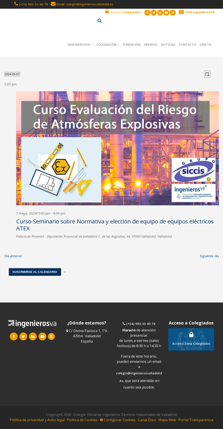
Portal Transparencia (195, 419)
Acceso (122, 11)
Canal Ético (147, 419)
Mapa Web (167, 419)
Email (57, 4)
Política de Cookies (82, 419)
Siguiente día (209, 256)
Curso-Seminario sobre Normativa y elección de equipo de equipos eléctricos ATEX (115, 224)
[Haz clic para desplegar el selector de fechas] (12, 74)
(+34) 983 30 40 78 (33, 4)
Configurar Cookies (118, 419)
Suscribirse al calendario (35, 272)
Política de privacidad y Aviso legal (38, 419)
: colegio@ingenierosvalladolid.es (88, 4)
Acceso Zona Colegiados (191, 338)
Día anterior (13, 256)
